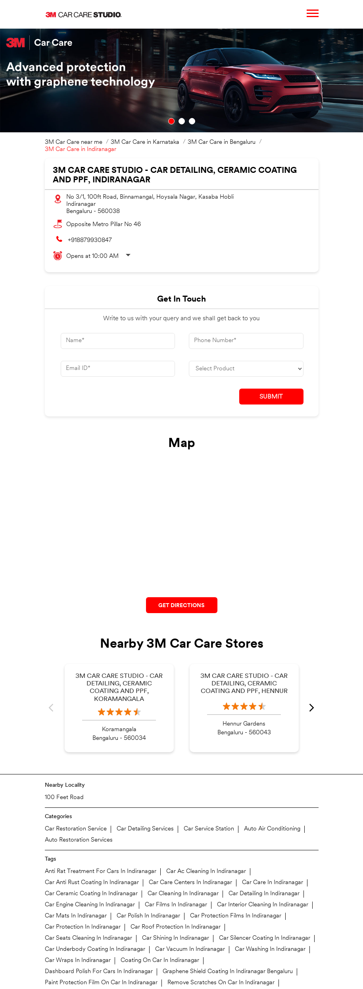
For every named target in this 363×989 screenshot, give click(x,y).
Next (312, 708)
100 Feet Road (64, 798)
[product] (246, 369)
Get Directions (181, 606)
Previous (51, 708)
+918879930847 (90, 241)
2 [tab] (182, 121)
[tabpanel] (181, 80)
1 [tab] (171, 121)
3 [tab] (192, 121)
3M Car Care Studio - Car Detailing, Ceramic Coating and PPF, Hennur (244, 684)
